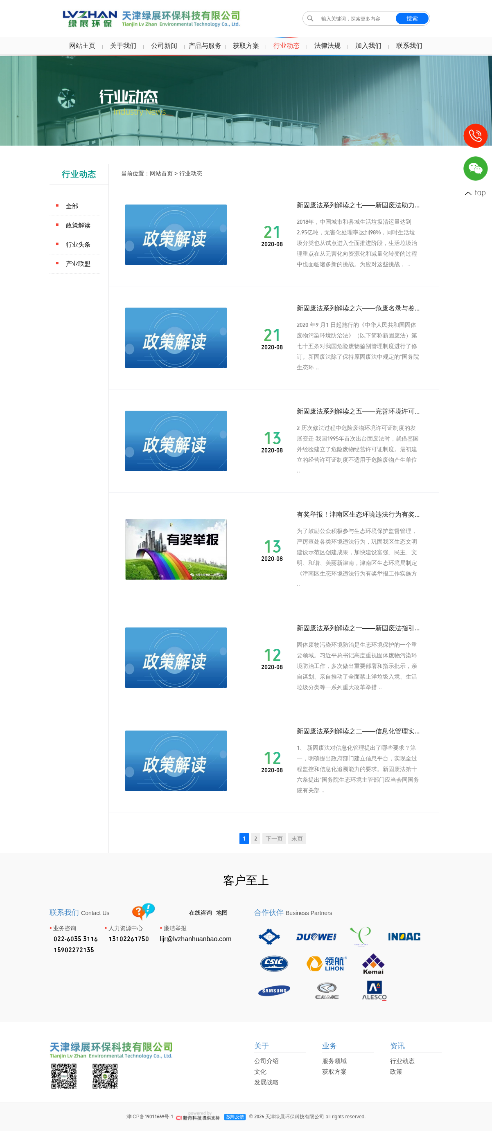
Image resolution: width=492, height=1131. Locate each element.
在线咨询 (200, 912)
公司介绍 (266, 1061)
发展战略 (266, 1082)
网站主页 (82, 45)
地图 (222, 912)
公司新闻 (164, 45)
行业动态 (286, 45)
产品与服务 (205, 45)
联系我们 (409, 45)
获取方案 (246, 45)
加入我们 (368, 45)
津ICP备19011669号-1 (149, 1116)
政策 (396, 1071)
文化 (260, 1071)
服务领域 (334, 1061)
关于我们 (123, 45)
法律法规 (327, 45)
